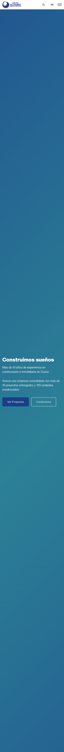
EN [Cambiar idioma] (52, 4)
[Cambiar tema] (44, 5)
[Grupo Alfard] (11, 4)
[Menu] (60, 5)
